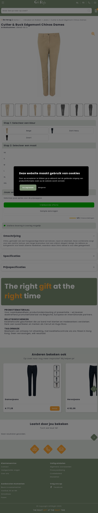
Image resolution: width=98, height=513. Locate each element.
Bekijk (54, 408)
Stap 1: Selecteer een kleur (19, 122)
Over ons (5, 473)
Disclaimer (54, 477)
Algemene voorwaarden (60, 467)
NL (77, 2)
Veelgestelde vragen (10, 470)
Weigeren (42, 187)
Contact (5, 467)
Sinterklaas (6, 494)
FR (83, 2)
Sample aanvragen (49, 211)
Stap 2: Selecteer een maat (20, 145)
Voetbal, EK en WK (9, 491)
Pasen (4, 497)
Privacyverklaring (57, 470)
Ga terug (7, 20)
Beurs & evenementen (11, 487)
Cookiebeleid (56, 473)
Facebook (56, 487)
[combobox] (44, 10)
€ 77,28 (9, 408)
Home (16, 20)
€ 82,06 (71, 408)
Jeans (46, 20)
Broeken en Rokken (32, 20)
